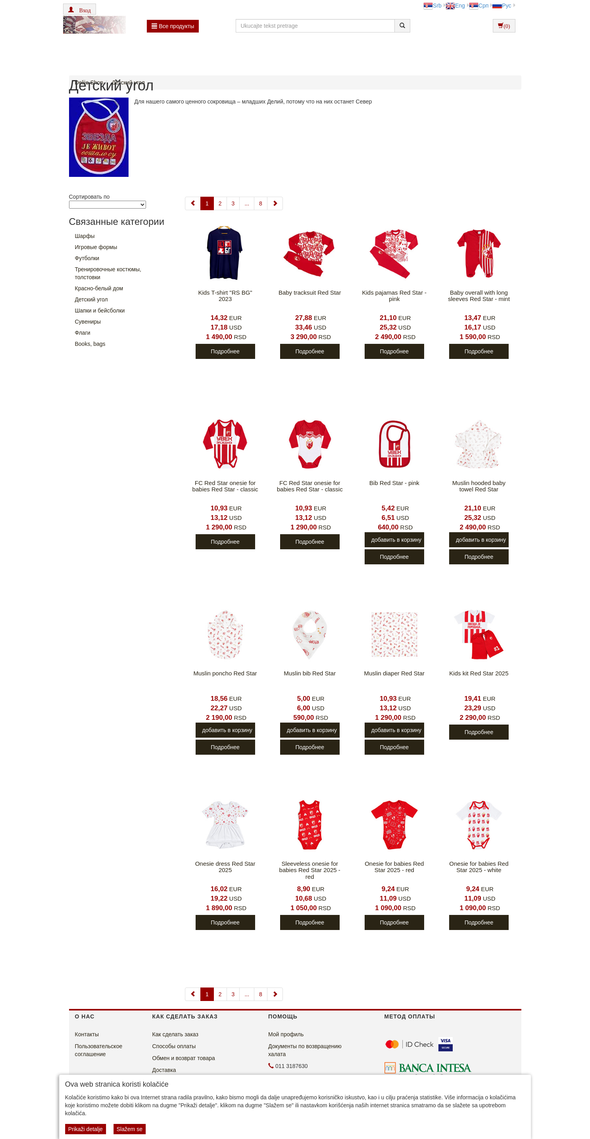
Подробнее (225, 351)
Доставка (164, 1070)
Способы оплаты (174, 1046)
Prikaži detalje (85, 1129)
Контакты (87, 1034)
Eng (455, 5)
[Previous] (193, 203)
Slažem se (129, 1129)
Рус (501, 5)
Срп (478, 5)
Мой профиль (286, 1034)
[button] (79, 9)
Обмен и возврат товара (183, 1058)
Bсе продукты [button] (173, 26)
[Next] (275, 203)
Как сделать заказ (175, 1034)
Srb (432, 5)
